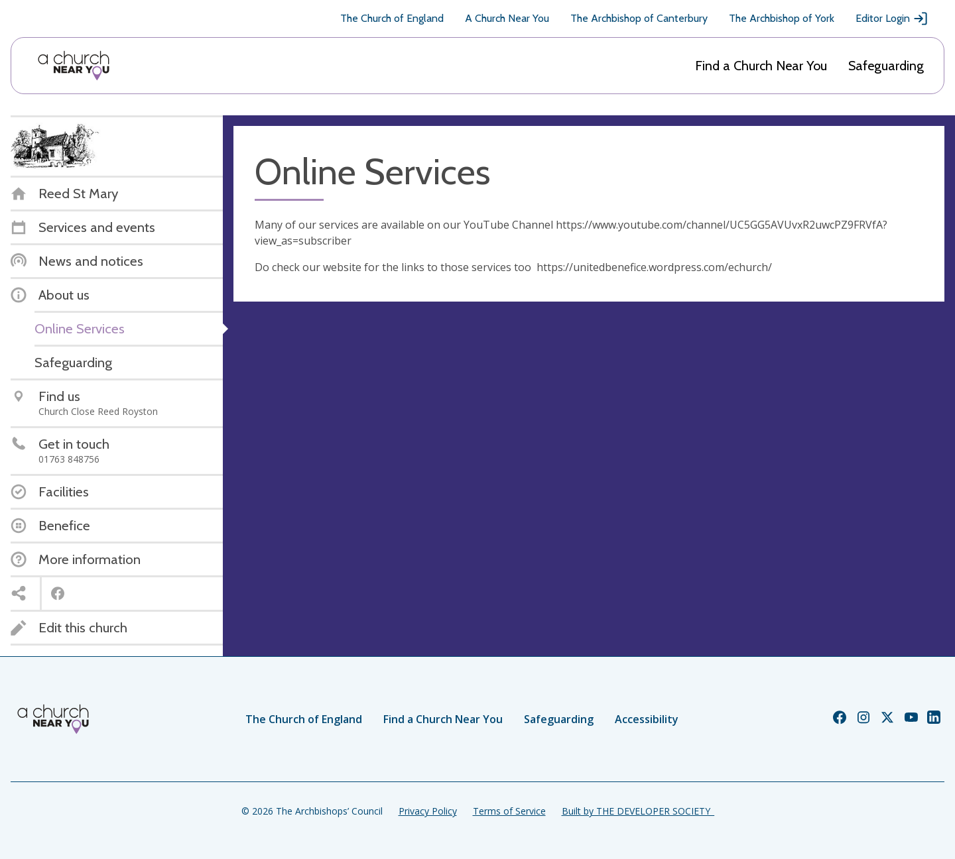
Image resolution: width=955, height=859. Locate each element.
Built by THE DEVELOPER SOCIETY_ (638, 811)
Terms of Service (509, 811)
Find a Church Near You (761, 66)
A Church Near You (507, 18)
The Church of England (392, 18)
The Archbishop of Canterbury (639, 18)
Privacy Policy (428, 811)
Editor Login (892, 19)
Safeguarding (886, 66)
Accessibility (646, 719)
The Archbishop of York (781, 18)
